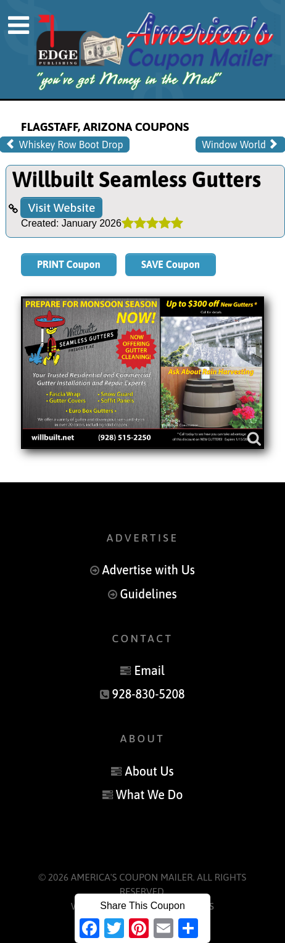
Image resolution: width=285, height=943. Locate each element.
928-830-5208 (148, 694)
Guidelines (148, 594)
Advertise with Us (148, 570)
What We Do (149, 795)
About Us (149, 771)
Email (149, 670)
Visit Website (61, 207)
